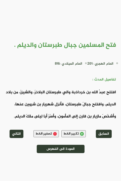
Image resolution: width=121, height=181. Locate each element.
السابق (103, 134)
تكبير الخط (73, 134)
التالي (16, 134)
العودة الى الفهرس (61, 149)
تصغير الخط (46, 134)
